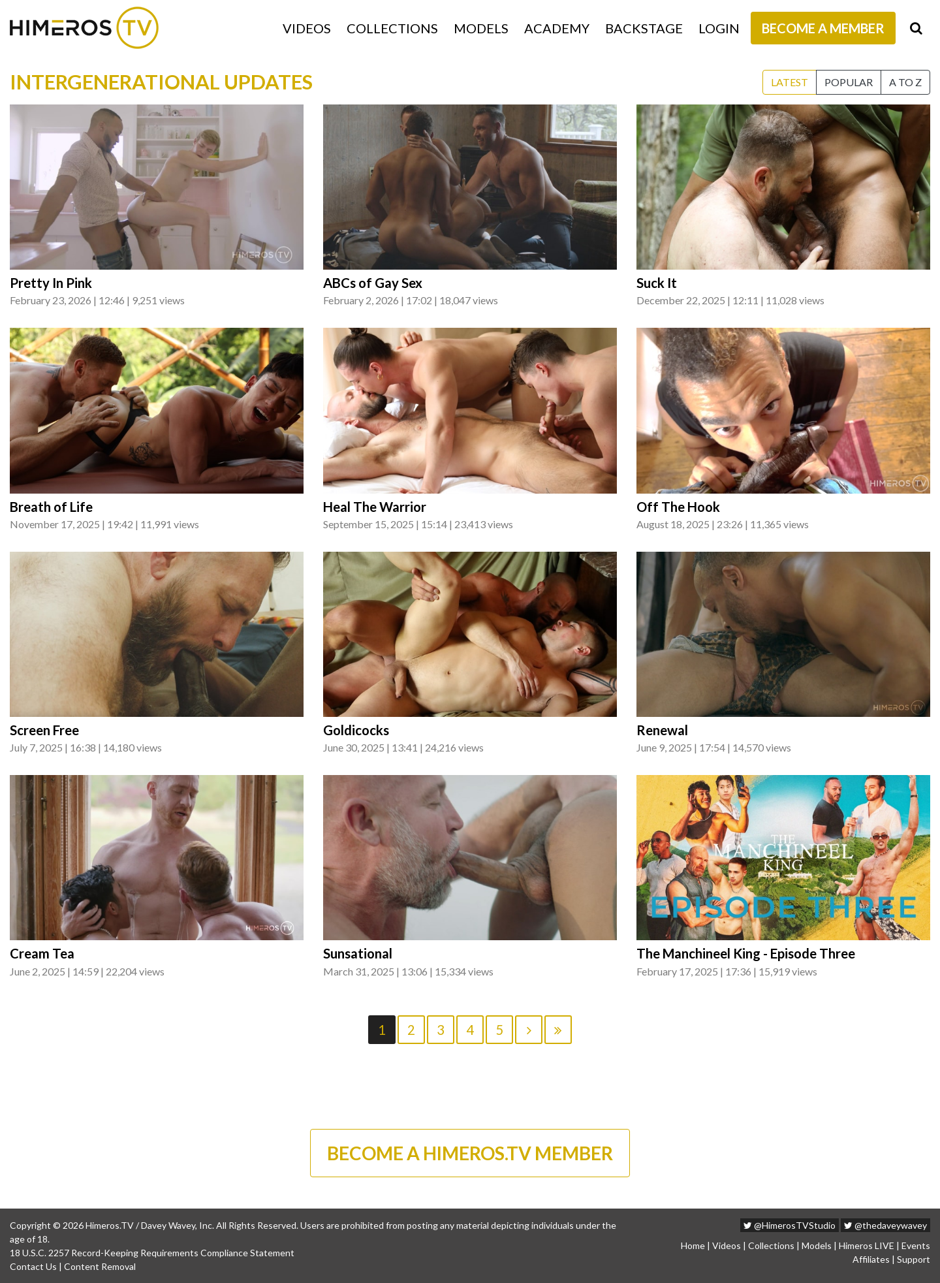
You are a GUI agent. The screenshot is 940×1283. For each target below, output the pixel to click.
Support (913, 1259)
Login (719, 28)
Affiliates (871, 1259)
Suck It (656, 282)
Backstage (644, 28)
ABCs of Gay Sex (372, 282)
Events (915, 1245)
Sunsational (357, 953)
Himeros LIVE (866, 1245)
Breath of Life (51, 506)
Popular (848, 82)
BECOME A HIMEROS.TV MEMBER (470, 1153)
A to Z (905, 82)
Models (481, 28)
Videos (307, 28)
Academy (556, 28)
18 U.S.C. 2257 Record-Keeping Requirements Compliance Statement (152, 1252)
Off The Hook (678, 506)
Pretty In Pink (51, 282)
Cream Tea (42, 953)
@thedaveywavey (885, 1225)
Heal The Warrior (374, 506)
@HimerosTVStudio (790, 1225)
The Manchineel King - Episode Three (745, 953)
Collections (392, 28)
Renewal (662, 730)
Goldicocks (356, 730)
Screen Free (44, 730)
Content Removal (100, 1266)
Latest (789, 82)
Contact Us (33, 1266)
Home (693, 1245)
